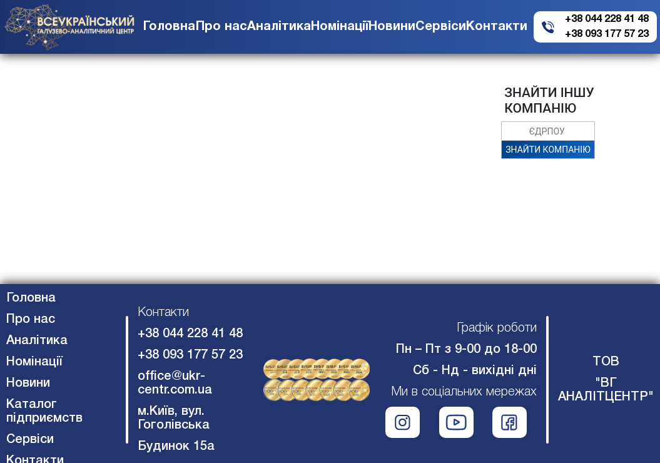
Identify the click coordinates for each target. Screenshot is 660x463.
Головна (169, 27)
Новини (391, 27)
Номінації (339, 27)
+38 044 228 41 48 (607, 19)
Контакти (496, 27)
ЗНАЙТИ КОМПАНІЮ (547, 150)
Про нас (221, 27)
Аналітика (279, 27)
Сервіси (440, 27)
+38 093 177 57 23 (607, 34)
